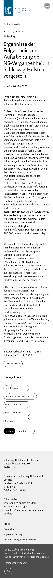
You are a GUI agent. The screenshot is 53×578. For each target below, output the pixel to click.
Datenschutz (10, 529)
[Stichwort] (17, 421)
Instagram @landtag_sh (16, 506)
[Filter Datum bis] (17, 413)
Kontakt (7, 523)
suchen (9, 431)
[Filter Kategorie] (16, 388)
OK (8, 571)
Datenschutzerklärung (17, 562)
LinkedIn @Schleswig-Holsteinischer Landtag (23, 511)
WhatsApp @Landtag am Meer (20, 502)
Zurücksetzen (25, 431)
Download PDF (13, 363)
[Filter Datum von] (17, 404)
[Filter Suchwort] (17, 421)
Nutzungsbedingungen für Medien (20, 539)
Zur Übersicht (13, 24)
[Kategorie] (16, 388)
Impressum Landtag (13, 534)
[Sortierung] (20, 396)
